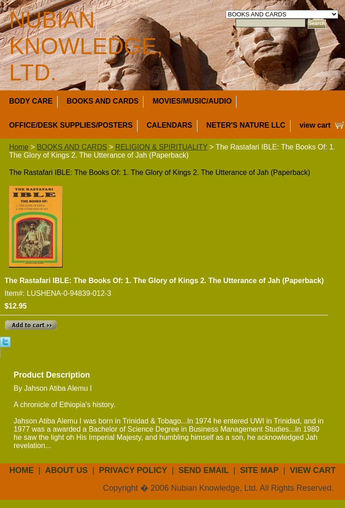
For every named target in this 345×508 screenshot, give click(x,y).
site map (259, 470)
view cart (315, 125)
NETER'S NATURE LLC (246, 125)
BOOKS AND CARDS (103, 101)
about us (66, 470)
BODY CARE (31, 101)
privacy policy (133, 470)
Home (19, 147)
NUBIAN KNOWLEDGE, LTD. (86, 46)
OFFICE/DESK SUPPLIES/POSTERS (71, 125)
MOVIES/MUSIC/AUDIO (192, 101)
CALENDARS (169, 125)
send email (203, 470)
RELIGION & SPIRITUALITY (161, 147)
